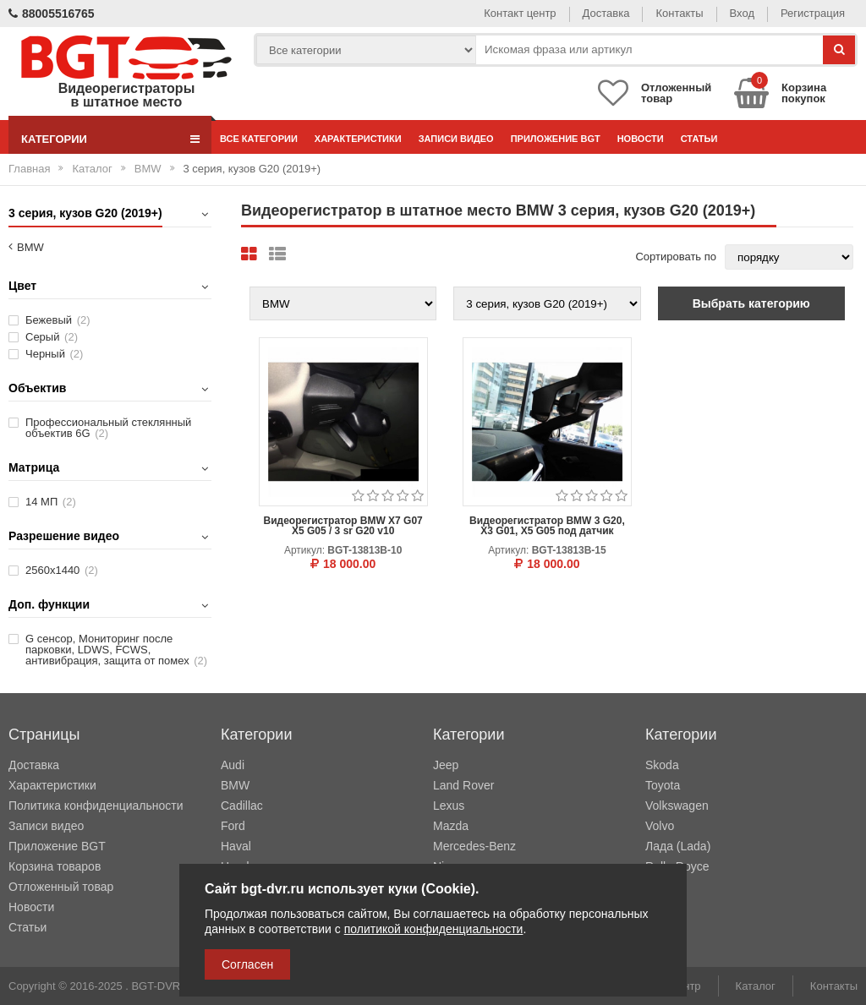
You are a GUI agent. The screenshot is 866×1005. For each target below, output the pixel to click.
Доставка (606, 13)
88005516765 (51, 13)
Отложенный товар (60, 886)
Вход (742, 13)
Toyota (662, 785)
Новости (640, 139)
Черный (54, 353)
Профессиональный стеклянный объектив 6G (108, 428)
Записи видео (456, 139)
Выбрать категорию (751, 303)
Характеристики (358, 139)
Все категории (259, 139)
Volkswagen (677, 805)
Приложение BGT (555, 139)
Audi (232, 765)
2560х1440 (61, 570)
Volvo (659, 826)
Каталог (92, 168)
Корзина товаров (54, 866)
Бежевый (57, 319)
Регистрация (813, 13)
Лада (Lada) (677, 846)
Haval (236, 846)
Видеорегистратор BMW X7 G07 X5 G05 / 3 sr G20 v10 (342, 526)
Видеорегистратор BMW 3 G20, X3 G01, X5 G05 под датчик (547, 526)
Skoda (662, 765)
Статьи (699, 139)
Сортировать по (675, 256)
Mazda (451, 826)
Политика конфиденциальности (96, 805)
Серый (51, 336)
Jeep (445, 765)
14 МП (50, 501)
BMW (148, 168)
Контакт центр (520, 13)
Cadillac (242, 805)
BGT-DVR (155, 986)
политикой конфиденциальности (433, 929)
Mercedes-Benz (474, 846)
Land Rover (463, 785)
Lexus (448, 805)
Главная (29, 168)
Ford (233, 826)
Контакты (679, 13)
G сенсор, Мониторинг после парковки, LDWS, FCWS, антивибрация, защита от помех (116, 649)
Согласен (247, 964)
